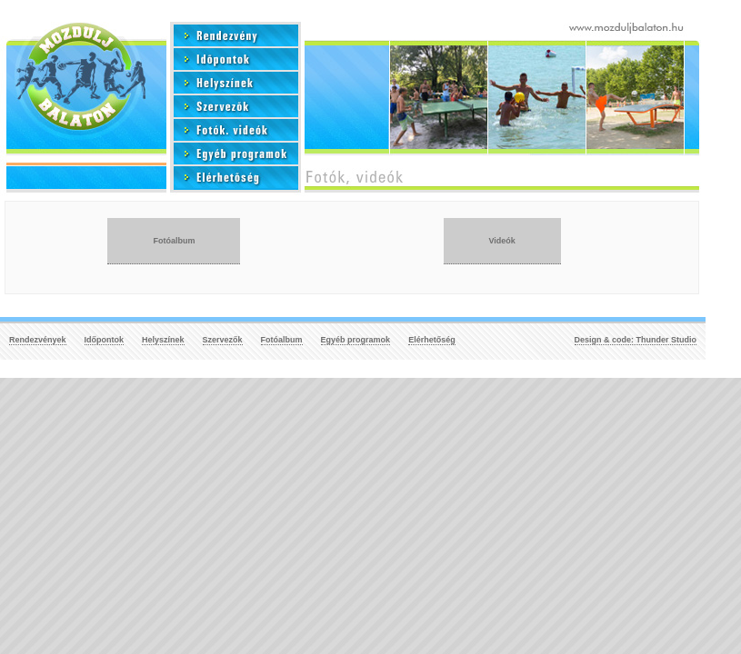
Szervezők (223, 339)
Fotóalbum (174, 240)
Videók (502, 240)
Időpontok (105, 339)
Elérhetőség (432, 339)
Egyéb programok (356, 339)
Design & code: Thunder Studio (636, 339)
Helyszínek (163, 339)
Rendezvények (37, 339)
